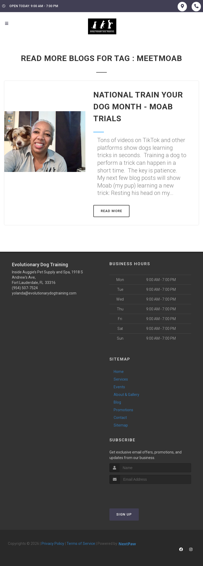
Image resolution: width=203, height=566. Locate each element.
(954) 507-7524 (25, 288)
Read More (111, 211)
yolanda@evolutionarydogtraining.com (44, 293)
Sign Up (124, 514)
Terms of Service (81, 543)
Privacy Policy (52, 543)
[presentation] (137, 494)
